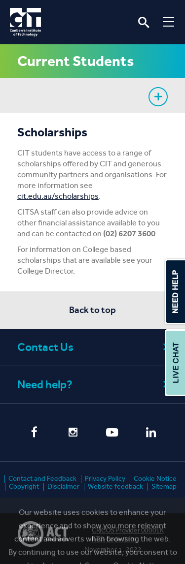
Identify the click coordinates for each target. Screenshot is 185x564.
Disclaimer (63, 486)
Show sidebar (158, 96)
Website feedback (115, 486)
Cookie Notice (155, 478)
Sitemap (164, 486)
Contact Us (94, 347)
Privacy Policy (105, 478)
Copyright (24, 486)
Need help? (94, 384)
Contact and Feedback (42, 478)
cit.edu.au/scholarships (58, 196)
